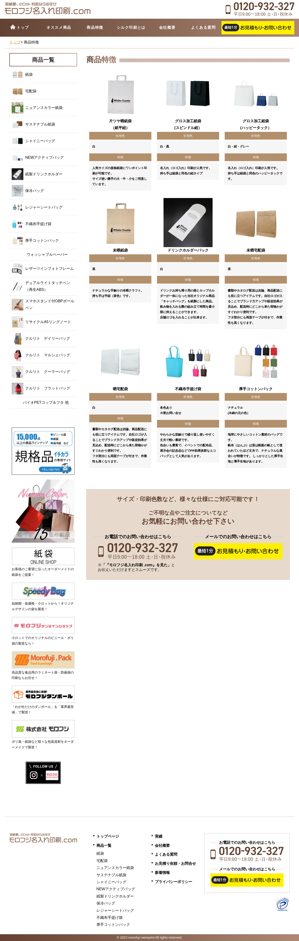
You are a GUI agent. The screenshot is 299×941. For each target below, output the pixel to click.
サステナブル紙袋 (33, 124)
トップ (23, 27)
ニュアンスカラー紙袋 (37, 108)
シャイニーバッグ (33, 141)
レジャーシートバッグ (37, 207)
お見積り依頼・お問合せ (175, 863)
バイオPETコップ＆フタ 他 (40, 402)
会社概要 (167, 27)
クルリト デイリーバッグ (41, 339)
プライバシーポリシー (173, 882)
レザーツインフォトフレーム (43, 269)
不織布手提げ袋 (31, 224)
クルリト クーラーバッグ (41, 372)
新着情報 (162, 873)
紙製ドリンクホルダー (37, 174)
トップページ (107, 836)
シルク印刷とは (131, 27)
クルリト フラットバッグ (41, 388)
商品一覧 (103, 845)
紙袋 (22, 74)
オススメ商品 (58, 27)
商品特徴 (95, 27)
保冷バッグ (28, 191)
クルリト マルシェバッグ (41, 355)
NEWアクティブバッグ (38, 157)
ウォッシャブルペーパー (40, 254)
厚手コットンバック (35, 240)
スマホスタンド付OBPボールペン (43, 304)
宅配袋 (24, 91)
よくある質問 (203, 27)
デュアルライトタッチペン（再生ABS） (41, 286)
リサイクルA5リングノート (41, 322)
